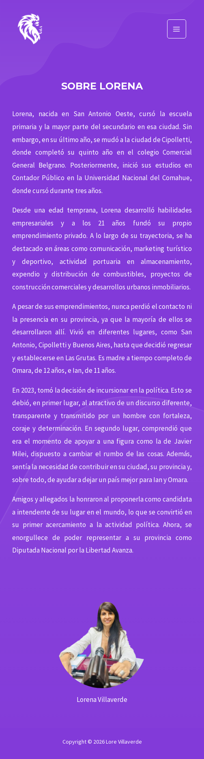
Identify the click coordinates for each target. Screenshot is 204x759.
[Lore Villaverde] (30, 29)
